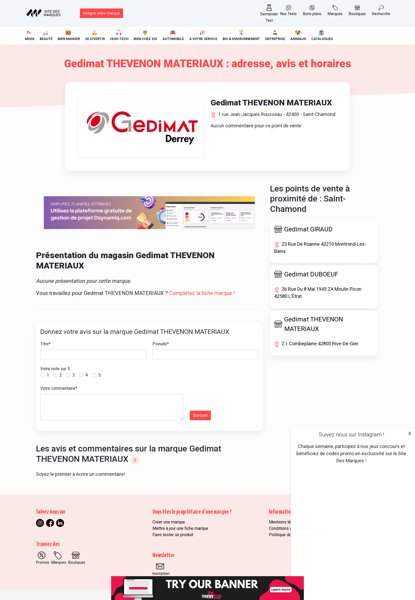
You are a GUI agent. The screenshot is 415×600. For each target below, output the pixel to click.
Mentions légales (285, 522)
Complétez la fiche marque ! (202, 293)
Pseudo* (160, 343)
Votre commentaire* (58, 388)
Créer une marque (168, 522)
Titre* (45, 343)
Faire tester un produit (172, 534)
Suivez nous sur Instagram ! (351, 434)
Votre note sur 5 (55, 368)
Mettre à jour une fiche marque (180, 528)
